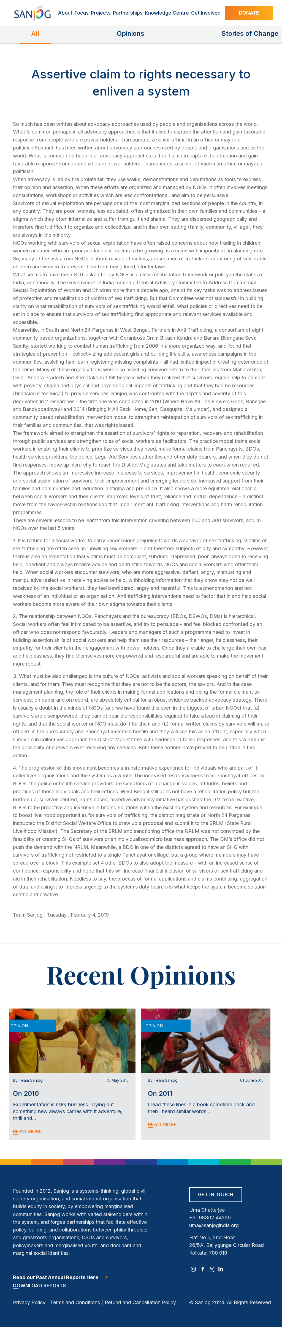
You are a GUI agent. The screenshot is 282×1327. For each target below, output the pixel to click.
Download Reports (39, 1285)
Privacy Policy (29, 1302)
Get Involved (206, 13)
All (35, 33)
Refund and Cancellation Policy (140, 1302)
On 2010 (26, 1093)
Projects (101, 13)
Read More (27, 1131)
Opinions (130, 33)
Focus (82, 13)
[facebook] (203, 1269)
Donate (249, 13)
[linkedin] (221, 1269)
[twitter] (212, 1269)
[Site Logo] (32, 13)
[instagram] (193, 1269)
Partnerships (128, 13)
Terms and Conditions (75, 1302)
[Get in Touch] (215, 1196)
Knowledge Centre (167, 13)
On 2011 (160, 1093)
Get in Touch (215, 1194)
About (65, 13)
